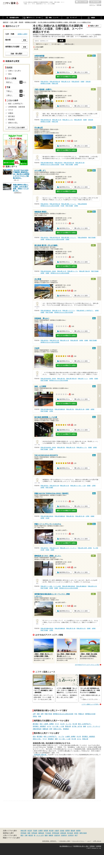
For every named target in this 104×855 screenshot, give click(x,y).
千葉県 (35, 830)
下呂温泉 (48, 833)
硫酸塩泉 (45, 729)
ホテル (49, 726)
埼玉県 (29, 830)
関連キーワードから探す (11, 838)
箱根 (28, 833)
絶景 (50, 729)
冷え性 (62, 724)
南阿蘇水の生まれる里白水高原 (63, 714)
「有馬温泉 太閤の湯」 (40, 754)
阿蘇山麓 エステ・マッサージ (68, 548)
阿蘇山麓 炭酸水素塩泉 (47, 162)
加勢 (42, 714)
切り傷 (74, 724)
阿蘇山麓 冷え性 (65, 81)
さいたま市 (40, 835)
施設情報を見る (64, 72)
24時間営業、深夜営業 (16, 107)
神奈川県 (23, 830)
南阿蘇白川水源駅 (46, 83)
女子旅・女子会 (77, 726)
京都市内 (64, 835)
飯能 (46, 835)
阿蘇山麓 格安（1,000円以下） (85, 310)
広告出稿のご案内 (64, 841)
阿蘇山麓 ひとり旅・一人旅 (78, 485)
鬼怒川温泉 (83, 833)
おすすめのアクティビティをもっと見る (87, 664)
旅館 (84, 726)
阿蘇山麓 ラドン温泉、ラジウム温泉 (51, 586)
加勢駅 (76, 164)
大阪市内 (57, 835)
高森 (39, 716)
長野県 (67, 830)
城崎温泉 (41, 833)
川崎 (26, 835)
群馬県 (46, 830)
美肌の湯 (68, 726)
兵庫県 (40, 830)
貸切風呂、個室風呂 (39, 726)
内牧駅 (47, 550)
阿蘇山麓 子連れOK (84, 271)
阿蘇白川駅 (55, 83)
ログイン (92, 5)
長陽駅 (67, 239)
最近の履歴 (95, 2)
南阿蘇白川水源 (90, 714)
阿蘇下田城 (48, 714)
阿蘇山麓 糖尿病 (82, 204)
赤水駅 (47, 518)
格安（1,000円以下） (85, 724)
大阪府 (56, 830)
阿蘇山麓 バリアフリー (68, 310)
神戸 (76, 835)
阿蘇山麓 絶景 (75, 81)
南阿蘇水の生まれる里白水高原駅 (50, 164)
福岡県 (78, 830)
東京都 (51, 830)
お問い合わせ (97, 841)
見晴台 (35, 716)
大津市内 (71, 835)
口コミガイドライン (78, 841)
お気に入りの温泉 (81, 2)
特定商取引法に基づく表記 (80, 846)
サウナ (57, 724)
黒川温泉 (70, 833)
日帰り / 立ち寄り (14, 71)
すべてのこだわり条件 (16, 127)
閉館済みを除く (69, 44)
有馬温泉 (34, 833)
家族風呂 (66, 729)
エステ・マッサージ (93, 726)
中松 (75, 714)
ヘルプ (89, 841)
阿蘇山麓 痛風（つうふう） (68, 204)
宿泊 (41, 724)
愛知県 (73, 830)
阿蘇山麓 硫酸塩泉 (46, 310)
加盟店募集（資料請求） (49, 841)
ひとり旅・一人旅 (58, 726)
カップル (68, 724)
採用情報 (98, 846)
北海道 (62, 830)
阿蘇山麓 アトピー (83, 378)
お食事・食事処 (49, 724)
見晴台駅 (88, 81)
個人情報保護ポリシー (66, 846)
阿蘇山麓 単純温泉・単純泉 (48, 271)
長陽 (38, 714)
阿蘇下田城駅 (69, 164)
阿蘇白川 (81, 714)
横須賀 (30, 835)
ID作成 (99, 5)
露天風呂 (36, 724)
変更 (24, 40)
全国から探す (23, 34)
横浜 (22, 835)
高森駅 (82, 81)
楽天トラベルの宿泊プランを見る (66, 76)
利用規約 (92, 846)
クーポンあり (56, 44)
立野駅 (51, 411)
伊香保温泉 (55, 833)
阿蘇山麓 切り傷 (79, 162)
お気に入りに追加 (82, 72)
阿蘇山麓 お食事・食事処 (85, 548)
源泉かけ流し (57, 729)
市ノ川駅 (95, 548)
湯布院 (76, 833)
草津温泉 (23, 833)
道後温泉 (63, 833)
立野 (34, 714)
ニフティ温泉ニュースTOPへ (90, 704)
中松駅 (62, 164)
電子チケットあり (42, 44)
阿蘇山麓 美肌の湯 (55, 81)
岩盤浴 (10, 113)
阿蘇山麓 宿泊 (44, 81)
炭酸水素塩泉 (37, 729)
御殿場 (51, 835)
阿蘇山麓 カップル (67, 119)
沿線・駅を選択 (16, 53)
